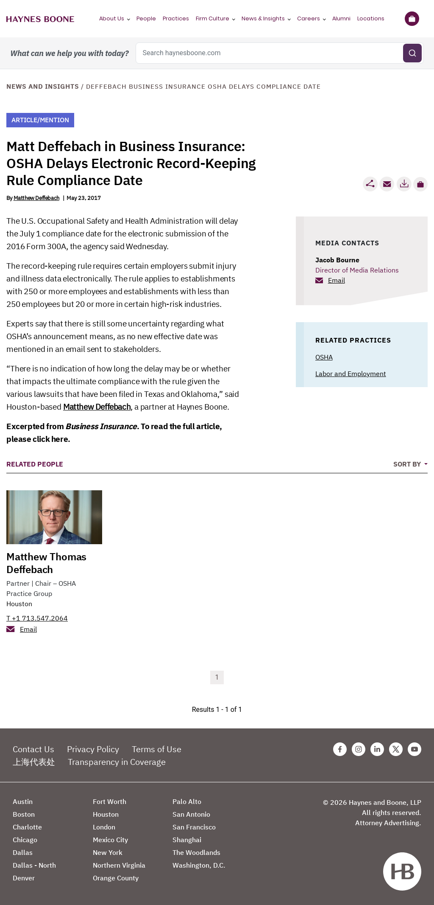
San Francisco (194, 827)
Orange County (116, 878)
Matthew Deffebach (36, 198)
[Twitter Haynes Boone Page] (396, 749)
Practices (176, 18)
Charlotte (27, 827)
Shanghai (186, 839)
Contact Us (33, 749)
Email (336, 280)
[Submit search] (412, 53)
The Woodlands (196, 852)
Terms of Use (156, 749)
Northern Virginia (119, 865)
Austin (23, 801)
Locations (370, 18)
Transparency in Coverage (117, 761)
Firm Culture (212, 18)
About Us (111, 18)
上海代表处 (34, 761)
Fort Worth (109, 801)
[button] (420, 184)
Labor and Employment (350, 373)
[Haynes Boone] (40, 18)
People (146, 18)
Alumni (341, 18)
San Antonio (191, 814)
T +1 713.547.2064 (37, 618)
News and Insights (42, 86)
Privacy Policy (93, 749)
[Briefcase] (411, 18)
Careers (308, 18)
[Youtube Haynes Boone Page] (414, 749)
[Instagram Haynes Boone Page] (358, 749)
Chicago (25, 839)
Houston (19, 603)
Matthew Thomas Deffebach (46, 563)
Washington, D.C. (198, 865)
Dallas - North (34, 865)
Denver (24, 878)
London (104, 827)
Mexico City (110, 839)
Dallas (23, 852)
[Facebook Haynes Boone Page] (340, 749)
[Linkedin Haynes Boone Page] (377, 749)
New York (107, 852)
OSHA (324, 357)
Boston (24, 814)
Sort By (408, 464)
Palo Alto (186, 801)
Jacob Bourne (337, 260)
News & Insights (263, 18)
